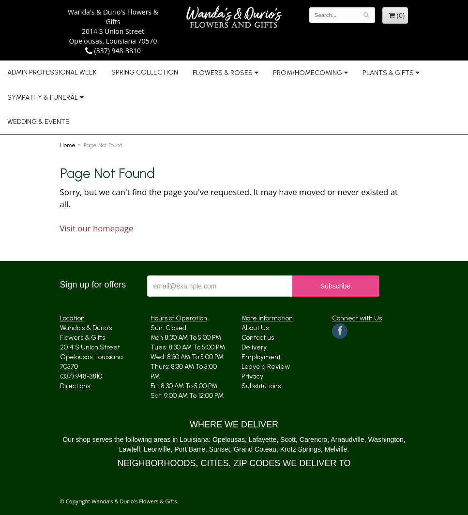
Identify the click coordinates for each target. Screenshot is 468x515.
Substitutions (261, 386)
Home (67, 145)
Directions (75, 386)
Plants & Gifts (388, 73)
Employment (261, 357)
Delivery (254, 347)
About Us (255, 328)
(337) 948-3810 (113, 50)
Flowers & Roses (223, 73)
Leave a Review (266, 367)
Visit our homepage (97, 228)
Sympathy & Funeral (42, 97)
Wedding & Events (38, 122)
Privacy (252, 376)
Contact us (258, 337)
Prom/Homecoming (307, 73)
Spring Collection (144, 72)
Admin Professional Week (52, 72)
